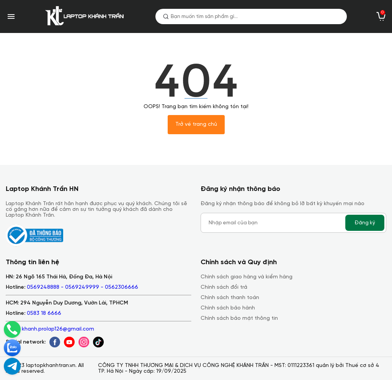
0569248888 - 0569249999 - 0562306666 (82, 287)
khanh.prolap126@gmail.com (58, 329)
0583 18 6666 (44, 313)
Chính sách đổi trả (224, 287)
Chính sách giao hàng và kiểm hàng (246, 277)
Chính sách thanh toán (230, 298)
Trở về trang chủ (196, 124)
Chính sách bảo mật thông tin (239, 318)
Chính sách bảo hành (228, 308)
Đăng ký (364, 222)
